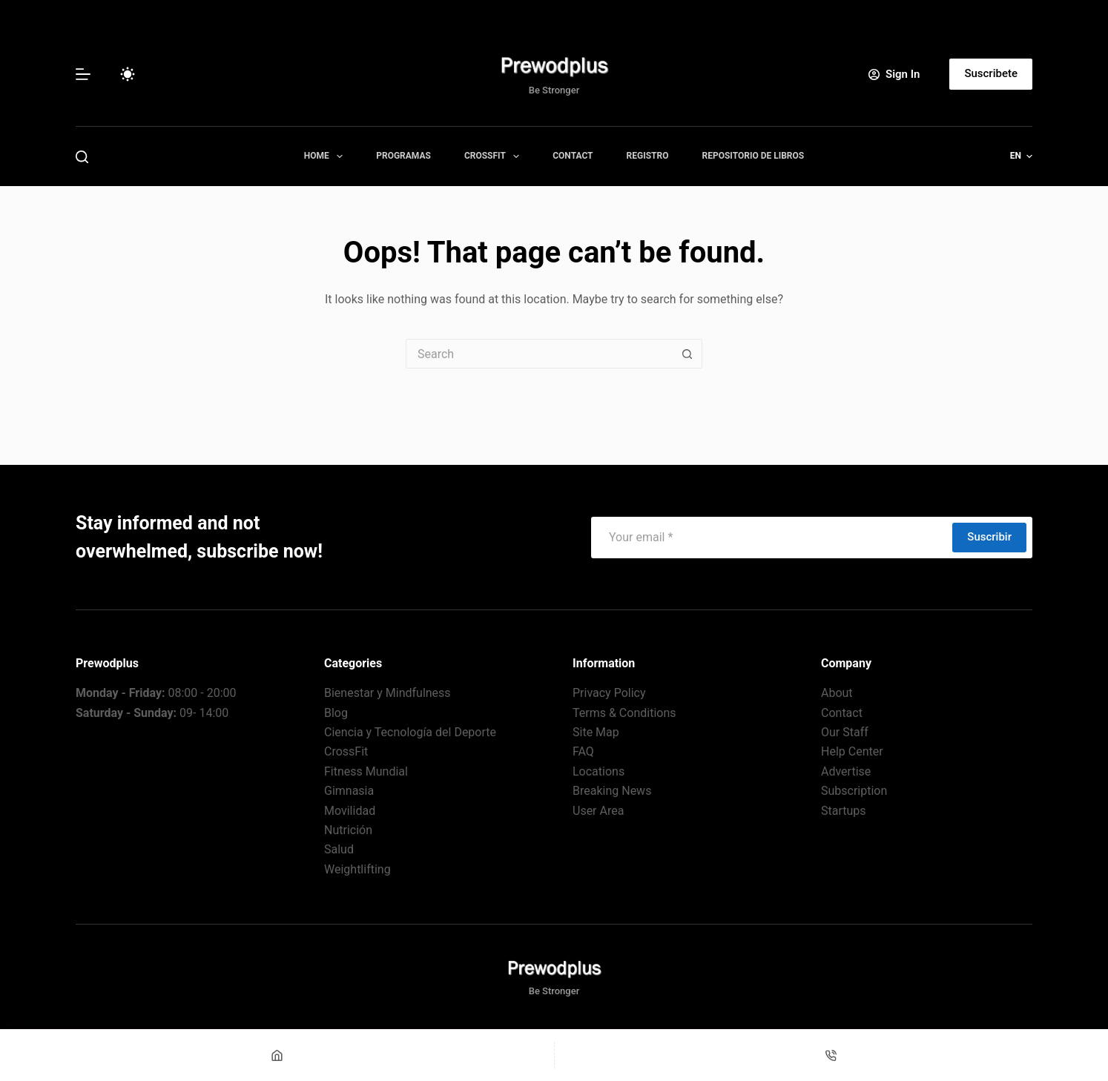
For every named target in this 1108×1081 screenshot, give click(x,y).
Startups (843, 811)
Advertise (846, 771)
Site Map (596, 732)
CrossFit (494, 156)
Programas (403, 156)
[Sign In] (894, 74)
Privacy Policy (609, 693)
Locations (598, 771)
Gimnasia (349, 791)
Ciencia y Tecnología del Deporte (410, 732)
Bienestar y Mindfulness (387, 693)
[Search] (82, 157)
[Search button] (687, 353)
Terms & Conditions (624, 713)
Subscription (854, 791)
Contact (573, 156)
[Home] (277, 1055)
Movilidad (349, 811)
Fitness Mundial (366, 771)
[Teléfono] (832, 1055)
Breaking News (612, 791)
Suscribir (989, 536)
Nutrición (348, 830)
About (837, 693)
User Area (598, 811)
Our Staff (844, 732)
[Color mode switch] (127, 74)
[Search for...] (539, 353)
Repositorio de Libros (753, 156)
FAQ (583, 751)
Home (326, 156)
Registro (648, 156)
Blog (336, 713)
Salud (339, 849)
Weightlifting (357, 869)
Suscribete (991, 73)
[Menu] (83, 74)
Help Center (852, 751)
